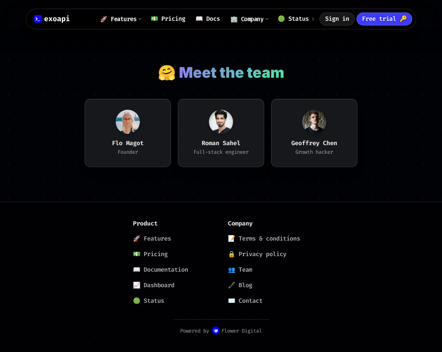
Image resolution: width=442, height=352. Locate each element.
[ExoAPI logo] (52, 19)
